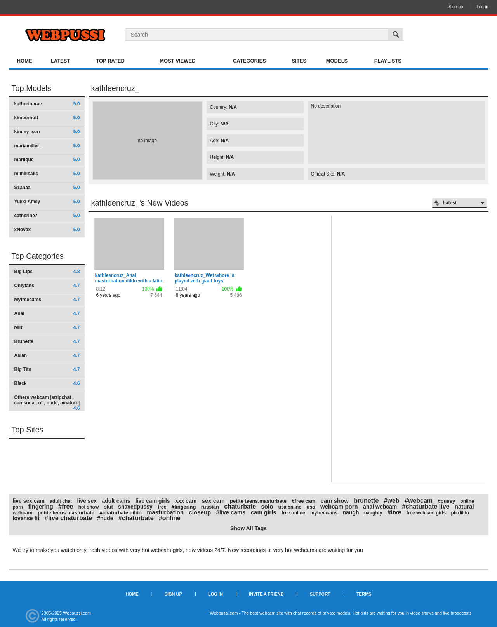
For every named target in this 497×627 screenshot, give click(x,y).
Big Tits (47, 369)
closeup (200, 512)
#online (170, 518)
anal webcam (380, 506)
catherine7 (47, 215)
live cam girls (153, 501)
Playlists (387, 61)
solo (267, 506)
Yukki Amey (47, 201)
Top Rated (110, 61)
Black (47, 383)
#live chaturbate (68, 518)
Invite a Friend (266, 594)
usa (310, 507)
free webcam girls (426, 513)
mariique (47, 159)
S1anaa (47, 187)
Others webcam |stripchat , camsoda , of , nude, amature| (47, 403)
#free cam (303, 501)
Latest (60, 61)
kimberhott (47, 117)
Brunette (47, 341)
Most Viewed (177, 61)
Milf (47, 327)
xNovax (47, 229)
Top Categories (38, 256)
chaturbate (240, 506)
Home (24, 61)
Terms (364, 594)
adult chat (61, 501)
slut (108, 507)
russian (210, 507)
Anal (47, 313)
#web (392, 500)
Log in (482, 6)
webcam (23, 513)
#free (65, 506)
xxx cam (185, 501)
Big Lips (47, 271)
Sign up (455, 6)
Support (320, 594)
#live (394, 512)
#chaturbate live (426, 506)
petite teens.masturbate (258, 501)
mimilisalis (47, 173)
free (162, 507)
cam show (334, 500)
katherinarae (47, 103)
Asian (47, 355)
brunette (366, 500)
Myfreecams (47, 299)
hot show (88, 507)
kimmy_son (47, 131)
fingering (40, 506)
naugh (350, 512)
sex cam (213, 500)
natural (464, 506)
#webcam (419, 500)
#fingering (184, 507)
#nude (105, 518)
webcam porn (339, 506)
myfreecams (323, 513)
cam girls (263, 512)
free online (293, 513)
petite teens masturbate (66, 513)
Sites (299, 61)
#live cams (231, 512)
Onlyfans (47, 285)
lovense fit (26, 518)
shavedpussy (135, 506)
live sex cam (29, 501)
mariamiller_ (47, 145)
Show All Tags (248, 528)
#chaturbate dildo (120, 513)
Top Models (31, 88)
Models (337, 61)
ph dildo (460, 513)
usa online (289, 507)
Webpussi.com (77, 613)
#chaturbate (136, 518)
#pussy (446, 501)
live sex (87, 501)
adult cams (116, 501)
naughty (373, 513)
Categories (249, 61)
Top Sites (27, 429)
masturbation (165, 512)
